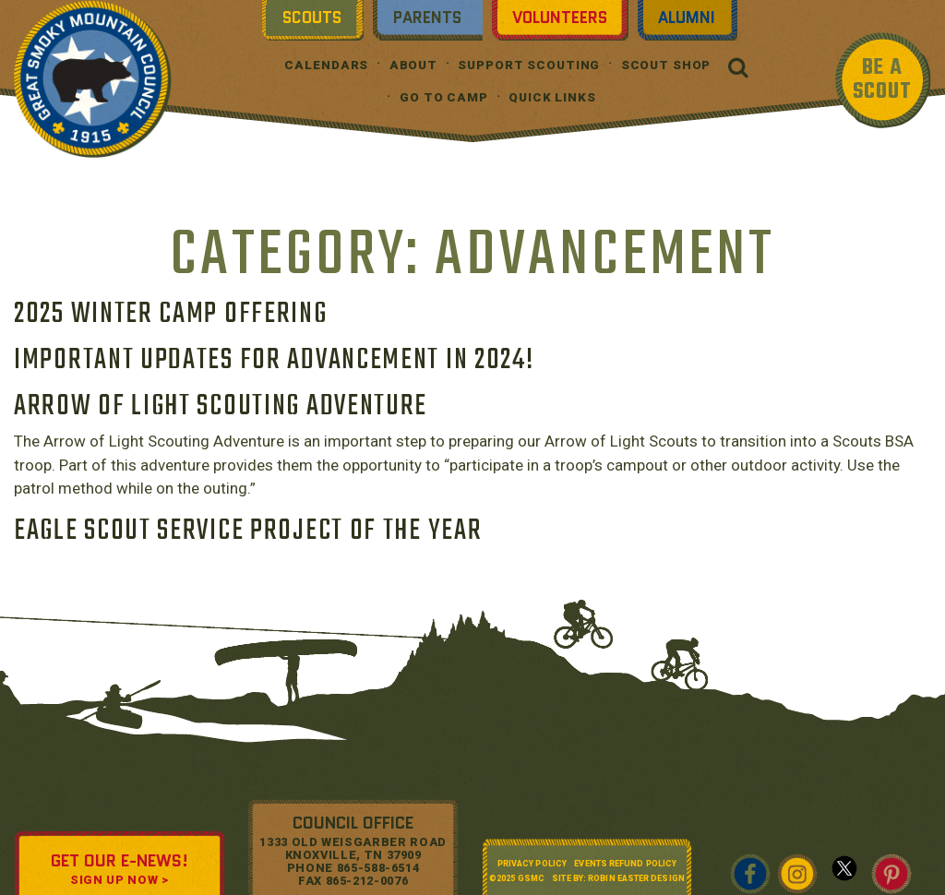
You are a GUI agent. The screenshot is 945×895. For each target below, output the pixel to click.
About (413, 65)
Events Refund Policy (625, 863)
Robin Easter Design (636, 878)
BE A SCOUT (882, 80)
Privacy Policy (532, 863)
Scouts (311, 17)
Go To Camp (444, 97)
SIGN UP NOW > (119, 880)
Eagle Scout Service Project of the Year (248, 531)
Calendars (326, 65)
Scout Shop (666, 65)
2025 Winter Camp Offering (171, 314)
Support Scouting (529, 65)
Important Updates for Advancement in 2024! (273, 360)
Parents (427, 17)
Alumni (686, 17)
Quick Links (552, 97)
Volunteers (559, 17)
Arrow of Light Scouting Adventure (220, 406)
